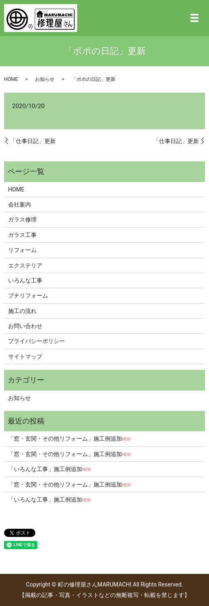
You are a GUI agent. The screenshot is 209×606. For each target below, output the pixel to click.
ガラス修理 (22, 219)
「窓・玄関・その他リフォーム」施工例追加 (69, 438)
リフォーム (22, 250)
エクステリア (25, 265)
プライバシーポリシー (36, 341)
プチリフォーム (28, 295)
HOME (11, 79)
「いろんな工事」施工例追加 (49, 469)
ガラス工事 (22, 235)
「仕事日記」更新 (33, 141)
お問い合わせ (25, 326)
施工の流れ (22, 311)
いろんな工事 (25, 280)
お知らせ (44, 79)
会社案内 (19, 204)
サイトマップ (25, 356)
